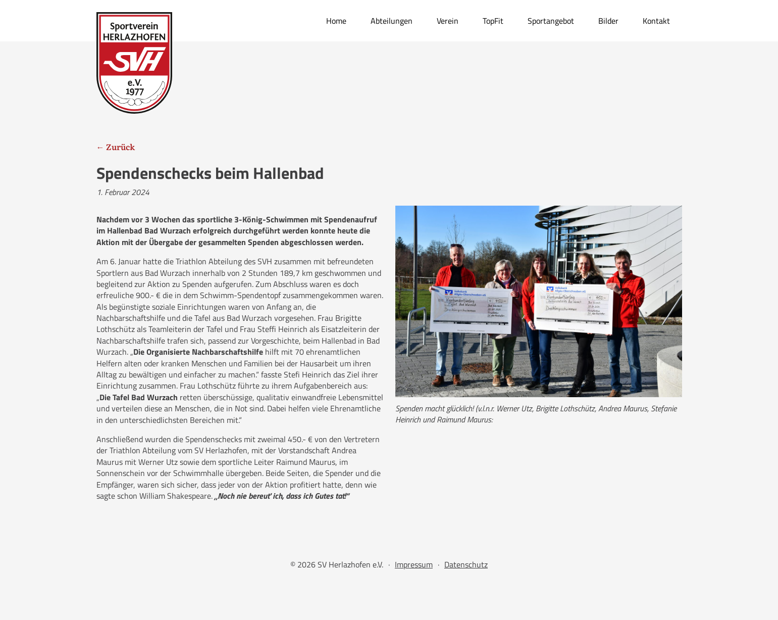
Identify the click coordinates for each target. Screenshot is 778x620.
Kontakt (656, 21)
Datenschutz (466, 564)
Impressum (414, 564)
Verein (447, 21)
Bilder (608, 21)
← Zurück (115, 146)
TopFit (493, 21)
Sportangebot (551, 21)
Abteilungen (391, 21)
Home (336, 21)
